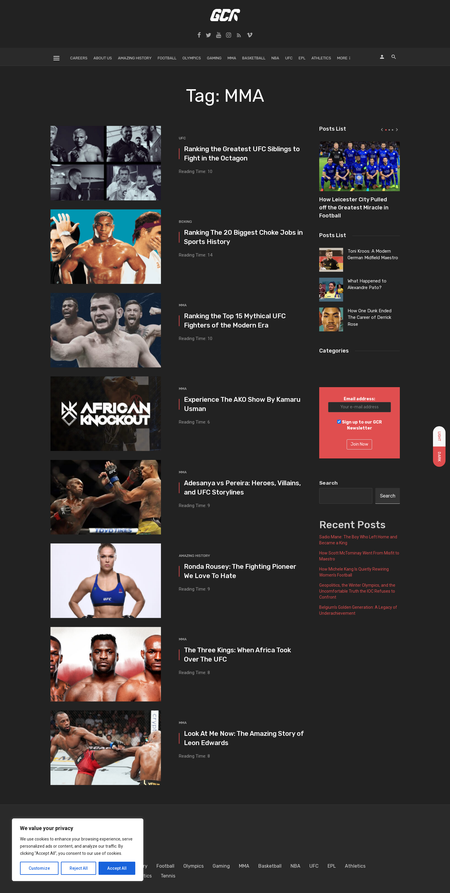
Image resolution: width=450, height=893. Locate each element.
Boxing (185, 222)
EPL (302, 58)
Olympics (191, 58)
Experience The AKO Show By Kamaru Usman (242, 404)
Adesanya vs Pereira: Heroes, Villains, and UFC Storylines (242, 487)
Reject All (79, 868)
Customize (39, 868)
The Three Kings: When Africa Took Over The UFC (237, 654)
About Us (102, 58)
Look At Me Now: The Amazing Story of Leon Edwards (244, 738)
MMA (232, 58)
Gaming (214, 58)
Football (167, 58)
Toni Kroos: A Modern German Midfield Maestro (373, 254)
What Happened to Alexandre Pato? (367, 284)
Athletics (321, 58)
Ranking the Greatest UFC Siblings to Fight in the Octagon (242, 153)
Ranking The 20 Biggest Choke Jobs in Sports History (243, 237)
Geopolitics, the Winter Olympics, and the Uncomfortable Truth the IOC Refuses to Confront (357, 591)
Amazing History (135, 58)
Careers (78, 58)
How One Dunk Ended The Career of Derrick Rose (369, 317)
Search (328, 483)
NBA (275, 58)
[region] (77, 849)
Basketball (253, 58)
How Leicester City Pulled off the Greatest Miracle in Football (353, 205)
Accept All (117, 868)
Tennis (168, 876)
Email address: (359, 404)
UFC (289, 58)
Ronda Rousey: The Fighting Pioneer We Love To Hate (240, 571)
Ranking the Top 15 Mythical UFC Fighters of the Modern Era (235, 320)
